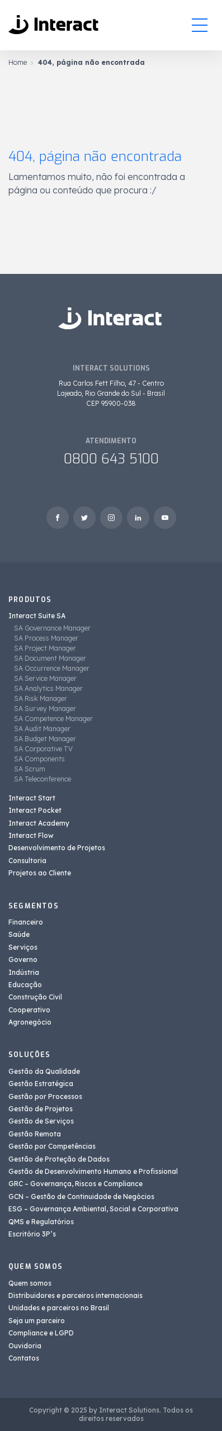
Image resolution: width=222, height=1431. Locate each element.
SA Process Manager (46, 638)
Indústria (23, 972)
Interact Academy (38, 823)
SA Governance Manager (52, 628)
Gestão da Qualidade (44, 1071)
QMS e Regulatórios (41, 1221)
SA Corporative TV (43, 749)
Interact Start (31, 798)
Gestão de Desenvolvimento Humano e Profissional (93, 1171)
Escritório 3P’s (32, 1234)
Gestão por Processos (45, 1096)
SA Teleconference (42, 779)
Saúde (19, 934)
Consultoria (27, 860)
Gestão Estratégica (40, 1083)
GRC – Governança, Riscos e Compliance (75, 1183)
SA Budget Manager (45, 739)
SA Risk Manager (40, 698)
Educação (25, 984)
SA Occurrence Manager (51, 668)
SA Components (39, 759)
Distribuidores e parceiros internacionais (75, 1295)
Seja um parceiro (36, 1320)
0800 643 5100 (111, 459)
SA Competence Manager (53, 718)
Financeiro (25, 922)
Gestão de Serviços (41, 1121)
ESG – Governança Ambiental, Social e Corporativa (93, 1209)
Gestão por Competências (52, 1146)
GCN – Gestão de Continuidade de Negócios (81, 1196)
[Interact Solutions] (54, 25)
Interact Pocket (35, 810)
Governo (22, 959)
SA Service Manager (45, 678)
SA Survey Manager (45, 708)
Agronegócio (29, 1022)
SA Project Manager (45, 648)
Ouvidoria (24, 1346)
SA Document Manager (50, 658)
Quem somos (29, 1283)
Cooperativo (29, 1010)
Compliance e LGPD (41, 1333)
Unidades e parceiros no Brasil (58, 1308)
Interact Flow (31, 835)
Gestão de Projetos (40, 1109)
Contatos (23, 1358)
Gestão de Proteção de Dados (59, 1159)
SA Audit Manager (42, 728)
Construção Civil (35, 997)
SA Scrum (29, 769)
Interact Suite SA (36, 616)
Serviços (22, 947)
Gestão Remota (34, 1134)
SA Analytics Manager (48, 688)
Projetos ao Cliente (39, 873)
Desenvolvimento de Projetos (56, 848)
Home (17, 62)
